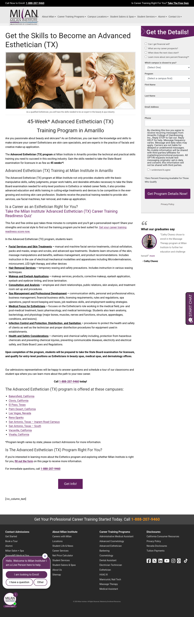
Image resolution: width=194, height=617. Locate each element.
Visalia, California (19, 434)
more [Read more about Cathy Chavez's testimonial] (152, 256)
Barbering (105, 550)
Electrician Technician (111, 565)
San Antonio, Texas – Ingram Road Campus (34, 421)
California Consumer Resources (163, 536)
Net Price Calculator (62, 555)
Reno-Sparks (16, 417)
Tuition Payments (156, 550)
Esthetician (105, 569)
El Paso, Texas (17, 404)
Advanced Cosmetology (112, 541)
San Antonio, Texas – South (25, 426)
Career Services (60, 550)
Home (35, 16)
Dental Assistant (108, 560)
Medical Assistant (109, 589)
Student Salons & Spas (122, 16)
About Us (57, 569)
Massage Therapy (109, 584)
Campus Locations (97, 16)
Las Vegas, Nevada (20, 413)
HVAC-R (104, 574)
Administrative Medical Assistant (117, 536)
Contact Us (174, 16)
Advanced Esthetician (111, 546)
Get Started (11, 536)
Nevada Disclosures (157, 546)
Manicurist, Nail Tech (110, 579)
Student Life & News (62, 546)
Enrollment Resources (114, 601)
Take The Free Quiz (178, 3)
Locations (57, 541)
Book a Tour (11, 541)
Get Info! (70, 484)
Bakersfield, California (21, 396)
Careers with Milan (62, 536)
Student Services (146, 16)
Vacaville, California (20, 430)
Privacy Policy (154, 541)
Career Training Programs (70, 16)
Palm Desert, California (22, 409)
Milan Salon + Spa (14, 550)
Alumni (161, 16)
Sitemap (56, 574)
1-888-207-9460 (35, 3)
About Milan (48, 16)
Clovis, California (18, 400)
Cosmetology (106, 555)
